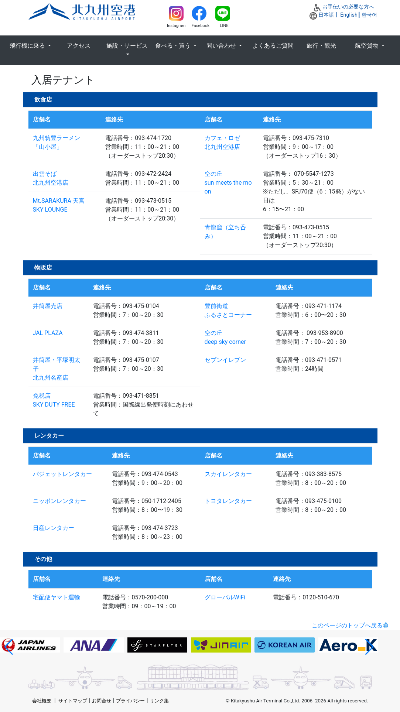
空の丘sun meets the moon (228, 182)
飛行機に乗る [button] (28, 45)
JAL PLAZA (48, 332)
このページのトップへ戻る (347, 625)
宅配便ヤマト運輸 (56, 597)
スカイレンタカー (228, 473)
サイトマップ (72, 701)
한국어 (369, 15)
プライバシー (130, 701)
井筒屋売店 (47, 305)
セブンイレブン (225, 359)
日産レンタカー (53, 527)
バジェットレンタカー (62, 473)
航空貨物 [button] (367, 45)
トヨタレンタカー (228, 500)
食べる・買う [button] (173, 45)
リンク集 (159, 701)
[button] (9, 647)
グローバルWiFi (225, 597)
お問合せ (101, 701)
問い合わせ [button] (221, 45)
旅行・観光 (321, 45)
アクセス (78, 45)
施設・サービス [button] (127, 45)
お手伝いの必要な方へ (348, 7)
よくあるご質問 (273, 45)
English (349, 15)
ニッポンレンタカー (59, 500)
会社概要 (41, 701)
